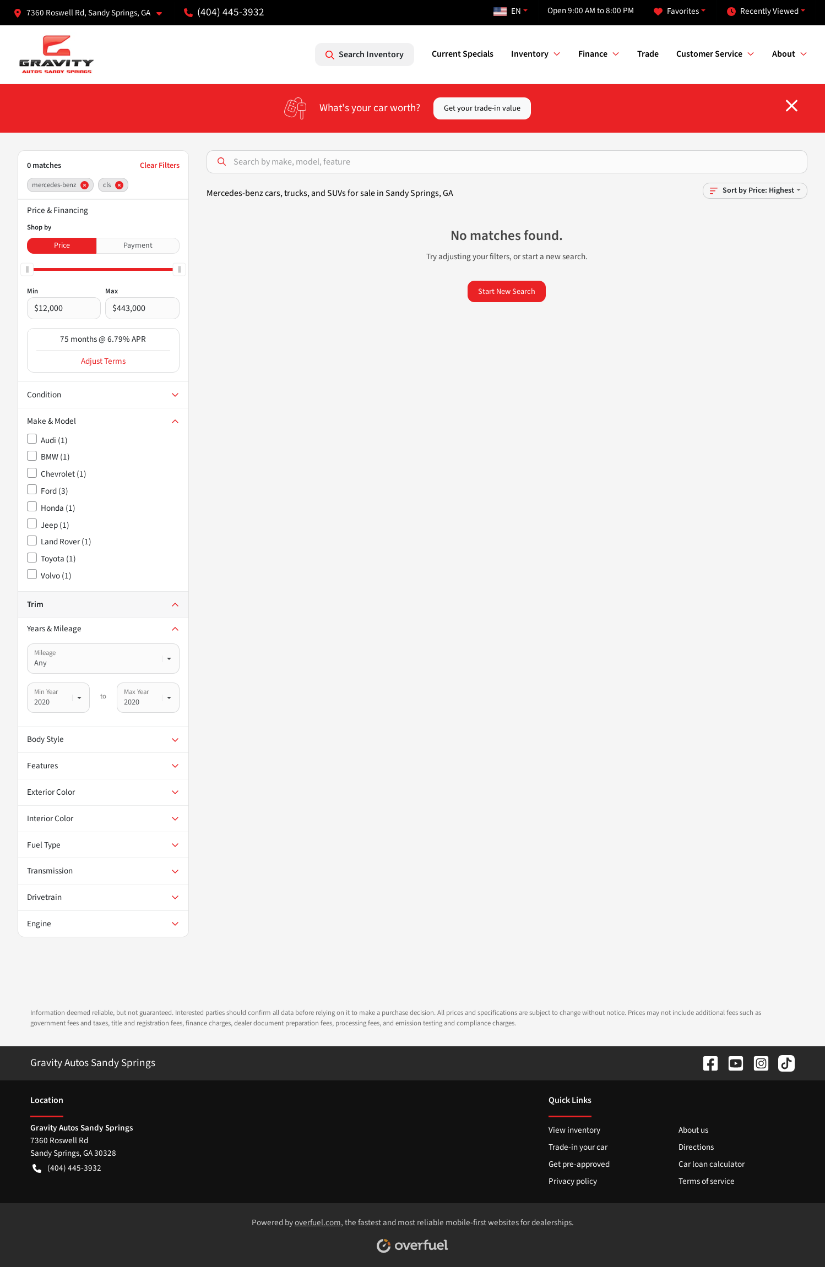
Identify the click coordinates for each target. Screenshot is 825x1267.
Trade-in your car (578, 1147)
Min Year (46, 692)
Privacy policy (573, 1181)
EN (507, 11)
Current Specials (462, 54)
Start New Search (506, 291)
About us (693, 1130)
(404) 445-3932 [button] (224, 12)
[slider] (27, 269)
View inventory (574, 1130)
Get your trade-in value (482, 108)
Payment (138, 245)
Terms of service (707, 1181)
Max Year (136, 692)
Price (62, 245)
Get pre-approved (579, 1164)
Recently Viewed (763, 11)
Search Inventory (364, 54)
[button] (92, 13)
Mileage (45, 653)
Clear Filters (160, 165)
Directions (696, 1147)
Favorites (676, 11)
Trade (648, 54)
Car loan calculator (712, 1164)
